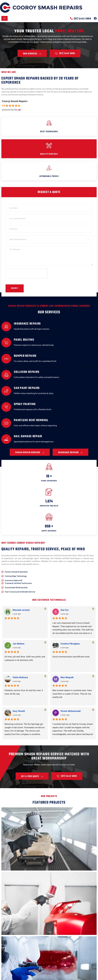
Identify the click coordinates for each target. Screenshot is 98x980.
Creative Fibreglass (70, 643)
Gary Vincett (19, 711)
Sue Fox (64, 610)
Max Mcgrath (67, 677)
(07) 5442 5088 (82, 19)
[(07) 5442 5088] (71, 18)
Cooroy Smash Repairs (14, 101)
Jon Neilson (18, 643)
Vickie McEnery (20, 677)
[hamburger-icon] (4, 18)
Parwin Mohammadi (70, 711)
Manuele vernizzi (21, 610)
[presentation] (27, 273)
